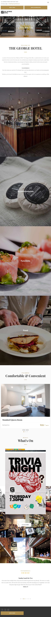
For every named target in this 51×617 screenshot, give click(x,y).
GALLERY (25, 525)
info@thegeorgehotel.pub (14, 3)
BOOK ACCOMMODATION (36, 7)
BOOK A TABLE (12, 7)
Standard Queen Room (12, 420)
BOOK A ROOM (12, 613)
